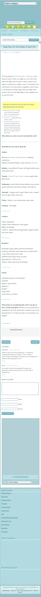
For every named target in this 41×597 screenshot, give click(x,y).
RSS (7, 27)
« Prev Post (6, 342)
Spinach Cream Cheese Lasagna (18, 176)
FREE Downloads (6, 493)
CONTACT (13, 590)
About (5, 31)
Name (20, 399)
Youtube (29, 27)
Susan (3, 365)
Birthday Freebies (6, 500)
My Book (25, 31)
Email (34, 27)
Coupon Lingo (5, 510)
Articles (35, 31)
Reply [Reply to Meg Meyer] (3, 361)
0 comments (6, 323)
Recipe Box (7, 118)
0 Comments (17, 52)
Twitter (13, 27)
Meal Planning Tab (10, 110)
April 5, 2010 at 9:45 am (12, 365)
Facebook (18, 27)
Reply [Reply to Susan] (3, 374)
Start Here (7, 34)
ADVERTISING (5, 590)
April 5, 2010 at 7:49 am (15, 349)
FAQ (2, 514)
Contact (14, 31)
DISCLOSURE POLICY (26, 590)
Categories (4, 503)
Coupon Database (6, 507)
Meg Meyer (5, 349)
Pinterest (23, 27)
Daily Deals (4, 496)
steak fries (34, 163)
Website (20, 409)
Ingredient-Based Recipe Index (9, 517)
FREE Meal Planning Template (11, 121)
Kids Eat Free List (6, 521)
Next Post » (35, 342)
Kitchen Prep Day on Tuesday (22, 76)
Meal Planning (5, 524)
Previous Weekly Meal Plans (11, 116)
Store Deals (4, 531)
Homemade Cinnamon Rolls (17, 157)
